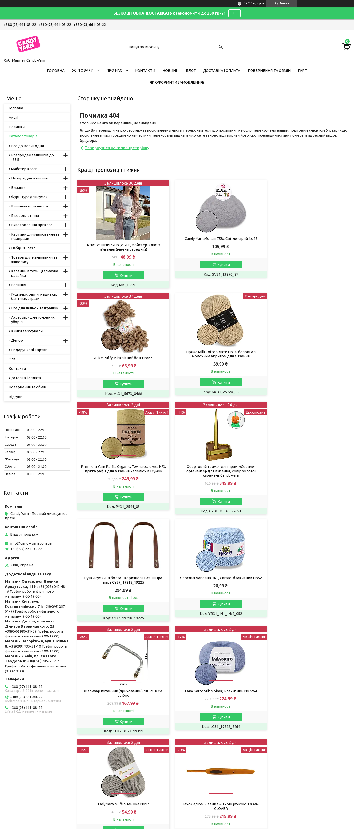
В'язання (18, 187)
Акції (13, 117)
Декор (17, 340)
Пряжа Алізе (107, 754)
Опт (12, 359)
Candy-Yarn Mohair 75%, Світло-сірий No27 (213, 239)
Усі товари (82, 70)
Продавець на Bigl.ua (177, 819)
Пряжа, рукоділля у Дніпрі (119, 794)
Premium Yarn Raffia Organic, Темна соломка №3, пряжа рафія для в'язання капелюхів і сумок (213, 362)
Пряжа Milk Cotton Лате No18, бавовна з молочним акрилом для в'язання (121, 354)
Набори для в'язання (29, 178)
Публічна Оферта (22, 754)
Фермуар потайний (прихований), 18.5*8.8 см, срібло (306, 477)
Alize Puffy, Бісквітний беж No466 (307, 245)
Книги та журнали (27, 331)
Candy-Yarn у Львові (113, 767)
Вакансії (14, 761)
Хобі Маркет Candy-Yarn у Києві (123, 781)
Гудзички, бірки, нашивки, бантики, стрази (34, 296)
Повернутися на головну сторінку (117, 147)
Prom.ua (201, 815)
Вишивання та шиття (29, 206)
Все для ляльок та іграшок (34, 308)
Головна (56, 70)
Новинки (17, 127)
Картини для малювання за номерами (35, 236)
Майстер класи (24, 169)
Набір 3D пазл (23, 248)
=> (234, 13)
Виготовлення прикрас (31, 225)
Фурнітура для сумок (29, 197)
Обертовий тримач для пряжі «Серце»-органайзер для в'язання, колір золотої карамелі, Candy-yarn (306, 362)
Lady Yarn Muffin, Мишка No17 (213, 588)
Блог (191, 70)
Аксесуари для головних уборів (33, 319)
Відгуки (15, 397)
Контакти (145, 70)
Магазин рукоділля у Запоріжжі (123, 774)
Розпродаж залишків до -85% (32, 157)
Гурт (302, 70)
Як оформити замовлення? (177, 82)
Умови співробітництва (205, 754)
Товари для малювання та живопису (34, 259)
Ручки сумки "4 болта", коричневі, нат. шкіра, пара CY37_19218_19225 (121, 471)
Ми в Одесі (105, 787)
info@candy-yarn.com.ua (31, 543)
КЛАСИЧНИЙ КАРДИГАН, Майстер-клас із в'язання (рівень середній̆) (121, 247)
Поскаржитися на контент (185, 824)
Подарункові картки (29, 350)
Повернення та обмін (269, 70)
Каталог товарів (23, 136)
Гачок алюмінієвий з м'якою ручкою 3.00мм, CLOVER (306, 590)
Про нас (114, 70)
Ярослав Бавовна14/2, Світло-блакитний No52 (214, 469)
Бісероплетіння (25, 215)
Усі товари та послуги (327, 639)
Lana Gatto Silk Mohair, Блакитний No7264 (121, 588)
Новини (170, 70)
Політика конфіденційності (225, 824)
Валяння (18, 285)
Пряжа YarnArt (108, 761)
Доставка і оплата (221, 70)
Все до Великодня (27, 146)
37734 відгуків (254, 3)
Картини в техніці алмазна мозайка (34, 273)
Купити (123, 275)
